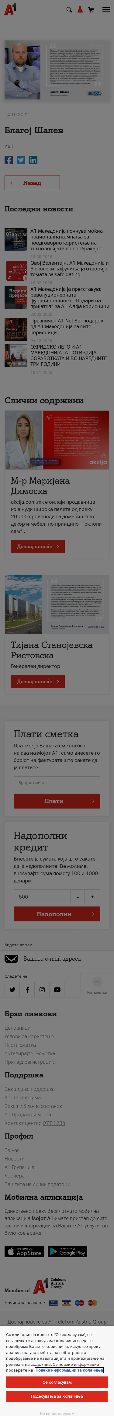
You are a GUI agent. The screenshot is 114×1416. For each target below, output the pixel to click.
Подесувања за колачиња (57, 1396)
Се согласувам (57, 1382)
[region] (57, 1371)
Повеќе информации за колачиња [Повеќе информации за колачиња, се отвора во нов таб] (69, 1370)
